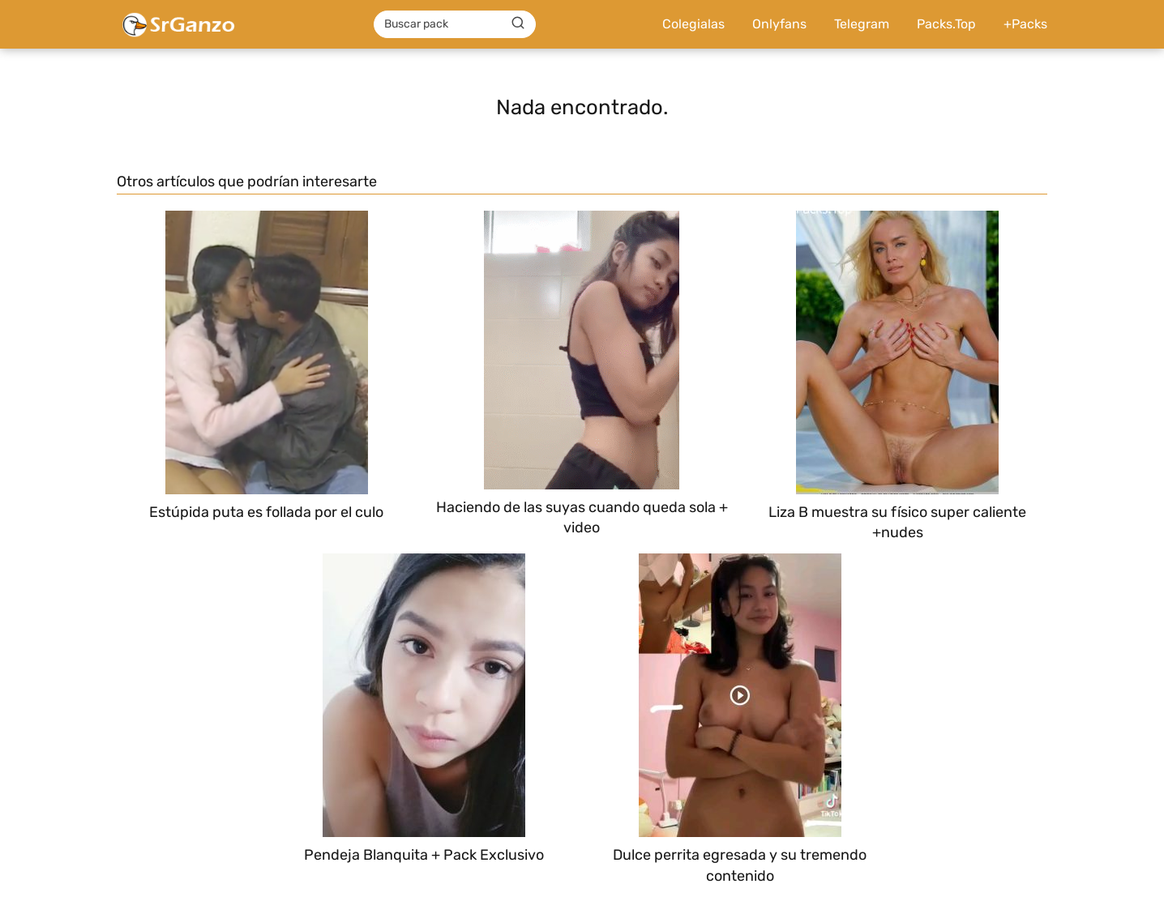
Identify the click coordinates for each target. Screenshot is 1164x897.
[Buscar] (518, 23)
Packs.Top (946, 24)
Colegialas (693, 24)
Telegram (861, 24)
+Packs (1025, 24)
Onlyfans (779, 24)
